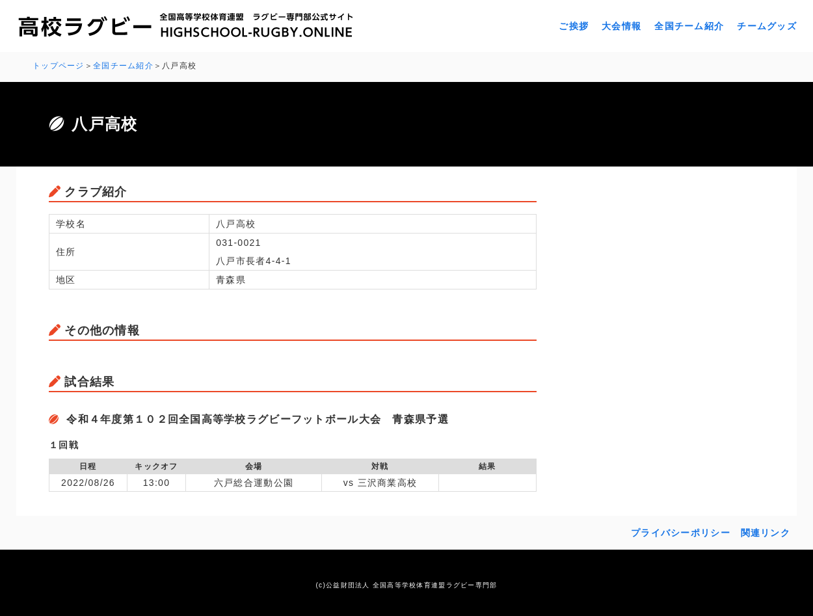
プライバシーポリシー (680, 531)
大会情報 (621, 26)
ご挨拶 (574, 26)
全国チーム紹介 (689, 26)
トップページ (59, 65)
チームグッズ (767, 26)
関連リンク (765, 531)
